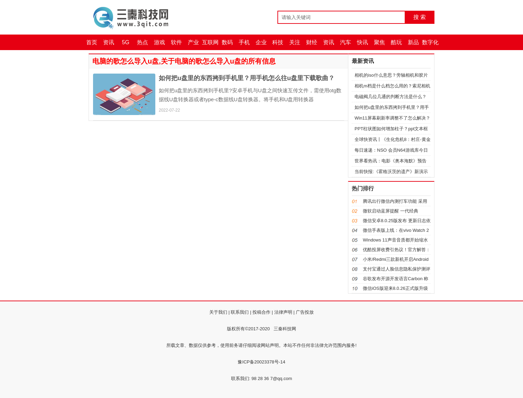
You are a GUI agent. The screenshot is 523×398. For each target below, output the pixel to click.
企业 (261, 42)
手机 (244, 42)
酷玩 (396, 42)
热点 (142, 42)
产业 (193, 42)
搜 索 (419, 17)
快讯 (362, 42)
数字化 (430, 42)
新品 (413, 42)
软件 (176, 42)
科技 (277, 42)
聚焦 (379, 42)
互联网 (210, 42)
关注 (294, 42)
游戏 (159, 42)
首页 (91, 42)
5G (125, 42)
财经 (311, 42)
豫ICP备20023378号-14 (261, 361)
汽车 (345, 42)
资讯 (108, 42)
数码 (227, 42)
